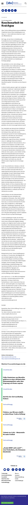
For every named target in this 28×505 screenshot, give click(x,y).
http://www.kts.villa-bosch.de (8, 357)
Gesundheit (4, 477)
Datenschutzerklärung (19, 477)
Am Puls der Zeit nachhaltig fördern (13, 398)
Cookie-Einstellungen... (6, 500)
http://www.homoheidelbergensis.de (10, 358)
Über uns (17, 473)
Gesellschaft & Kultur (6, 475)
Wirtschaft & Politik (6, 480)
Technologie (4, 473)
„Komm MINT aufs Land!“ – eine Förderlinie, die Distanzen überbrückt (14, 450)
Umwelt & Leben (5, 479)
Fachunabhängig (5, 482)
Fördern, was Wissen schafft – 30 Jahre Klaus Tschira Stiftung (14, 413)
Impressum (17, 475)
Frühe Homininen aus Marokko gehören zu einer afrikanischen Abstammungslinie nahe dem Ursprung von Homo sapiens (14, 380)
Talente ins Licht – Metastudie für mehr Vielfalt (14, 433)
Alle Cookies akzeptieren (7, 502)
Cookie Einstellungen (19, 480)
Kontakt (16, 478)
